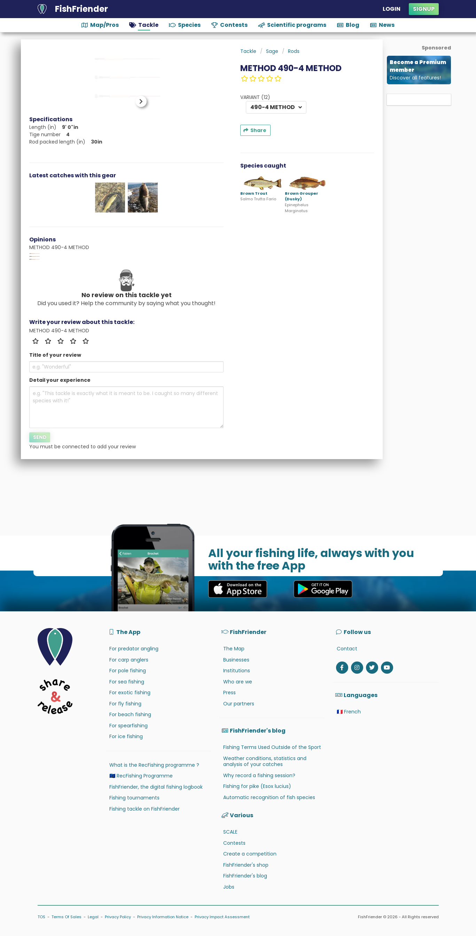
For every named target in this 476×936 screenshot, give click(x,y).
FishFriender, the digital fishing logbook (156, 786)
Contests (234, 843)
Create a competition (249, 853)
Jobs (228, 886)
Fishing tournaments (134, 797)
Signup (424, 9)
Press (229, 692)
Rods (293, 51)
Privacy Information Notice (162, 917)
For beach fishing (130, 714)
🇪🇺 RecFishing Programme (141, 775)
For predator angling (133, 648)
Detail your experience (60, 380)
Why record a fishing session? (259, 775)
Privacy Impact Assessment (222, 917)
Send (40, 437)
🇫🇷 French (349, 711)
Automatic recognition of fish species (269, 797)
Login (391, 9)
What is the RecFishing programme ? (154, 764)
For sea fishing (126, 681)
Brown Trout (253, 193)
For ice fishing (126, 736)
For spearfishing (128, 725)
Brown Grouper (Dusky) (301, 196)
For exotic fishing (129, 692)
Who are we (237, 681)
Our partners (238, 703)
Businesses (236, 659)
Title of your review (55, 354)
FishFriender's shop (245, 864)
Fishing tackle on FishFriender (144, 808)
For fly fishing (125, 703)
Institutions (236, 670)
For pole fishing (127, 670)
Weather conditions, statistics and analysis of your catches (264, 761)
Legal (93, 917)
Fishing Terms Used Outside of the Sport (272, 747)
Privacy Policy (118, 917)
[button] (138, 101)
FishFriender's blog (245, 875)
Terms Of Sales (66, 917)
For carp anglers (128, 659)
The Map (233, 648)
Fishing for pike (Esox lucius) (257, 786)
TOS (41, 917)
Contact (347, 648)
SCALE (230, 831)
